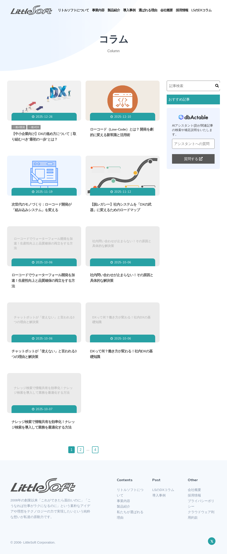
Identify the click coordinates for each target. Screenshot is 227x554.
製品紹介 (114, 10)
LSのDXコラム (201, 10)
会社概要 (166, 10)
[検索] (217, 86)
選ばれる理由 (148, 10)
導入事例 (129, 10)
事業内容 (98, 10)
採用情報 (182, 10)
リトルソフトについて (73, 10)
